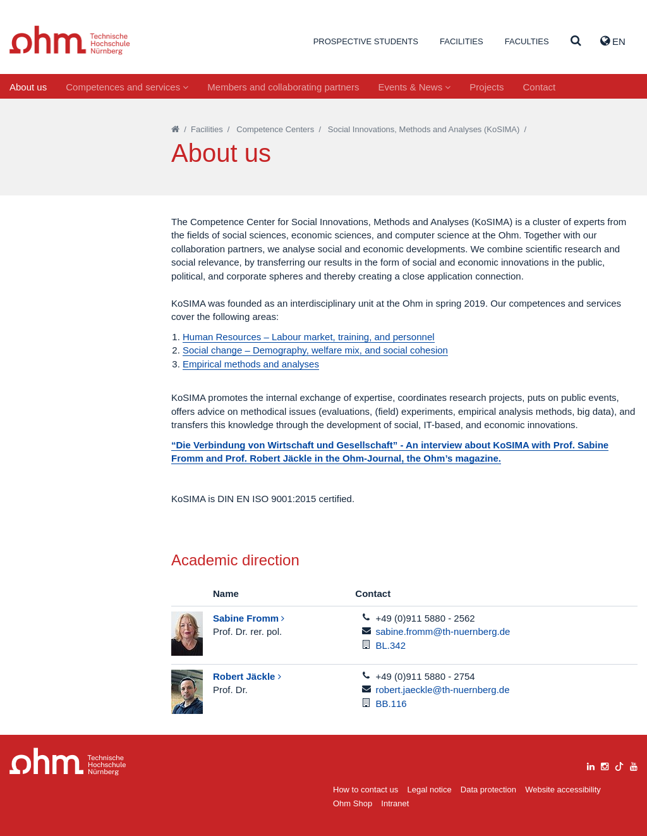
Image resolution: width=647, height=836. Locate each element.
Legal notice (430, 789)
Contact (539, 87)
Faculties (527, 41)
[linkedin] (591, 765)
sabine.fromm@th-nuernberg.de (443, 631)
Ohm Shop (352, 803)
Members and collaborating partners (283, 87)
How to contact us (365, 789)
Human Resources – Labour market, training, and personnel (309, 336)
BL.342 (391, 645)
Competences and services (127, 87)
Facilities (461, 41)
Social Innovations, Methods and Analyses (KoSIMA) (424, 129)
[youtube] (634, 765)
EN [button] (613, 41)
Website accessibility (563, 789)
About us (28, 87)
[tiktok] (619, 765)
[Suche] (576, 41)
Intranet (395, 803)
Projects (486, 87)
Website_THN (69, 40)
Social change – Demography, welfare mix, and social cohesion (315, 350)
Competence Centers (275, 129)
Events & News (414, 87)
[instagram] (604, 765)
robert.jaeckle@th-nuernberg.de (443, 689)
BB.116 (391, 703)
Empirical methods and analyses (251, 364)
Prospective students (365, 41)
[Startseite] (175, 129)
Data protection (488, 789)
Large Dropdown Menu (67, 761)
